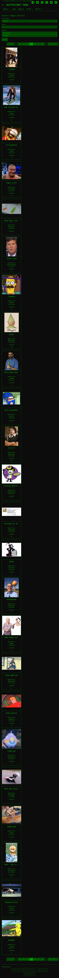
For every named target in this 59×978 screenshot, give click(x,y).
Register (21, 9)
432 (50, 44)
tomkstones (11, 719)
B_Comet (11, 151)
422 (20, 44)
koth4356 (11, 75)
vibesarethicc (12, 681)
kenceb (11, 908)
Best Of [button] (38, 9)
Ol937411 (11, 416)
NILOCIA (11, 302)
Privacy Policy (6, 966)
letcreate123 (11, 870)
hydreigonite (11, 757)
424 (27, 44)
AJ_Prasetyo (11, 189)
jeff (56, 977)
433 (54, 44)
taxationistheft (11, 264)
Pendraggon (11, 795)
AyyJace (11, 832)
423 (24, 44)
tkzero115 (11, 567)
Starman (11, 378)
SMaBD (11, 643)
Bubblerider (11, 340)
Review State (5, 18)
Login (14, 9)
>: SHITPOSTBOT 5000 (15, 4)
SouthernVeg (11, 529)
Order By (4, 30)
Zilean (11, 946)
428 (42, 44)
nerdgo (11, 113)
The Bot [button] (29, 9)
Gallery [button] (6, 9)
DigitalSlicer (12, 492)
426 (35, 44)
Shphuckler (11, 605)
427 (39, 44)
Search (4, 24)
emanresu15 (11, 226)
